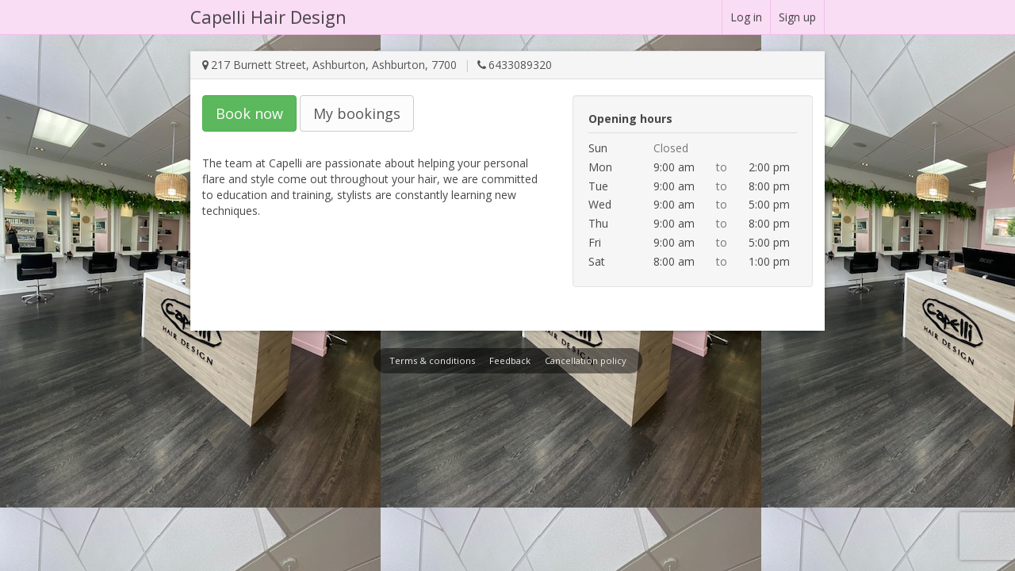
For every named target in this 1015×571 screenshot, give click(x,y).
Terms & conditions (432, 360)
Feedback (509, 360)
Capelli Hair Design (268, 17)
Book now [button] (249, 113)
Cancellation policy (585, 360)
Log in (746, 17)
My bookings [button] (356, 113)
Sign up (797, 17)
